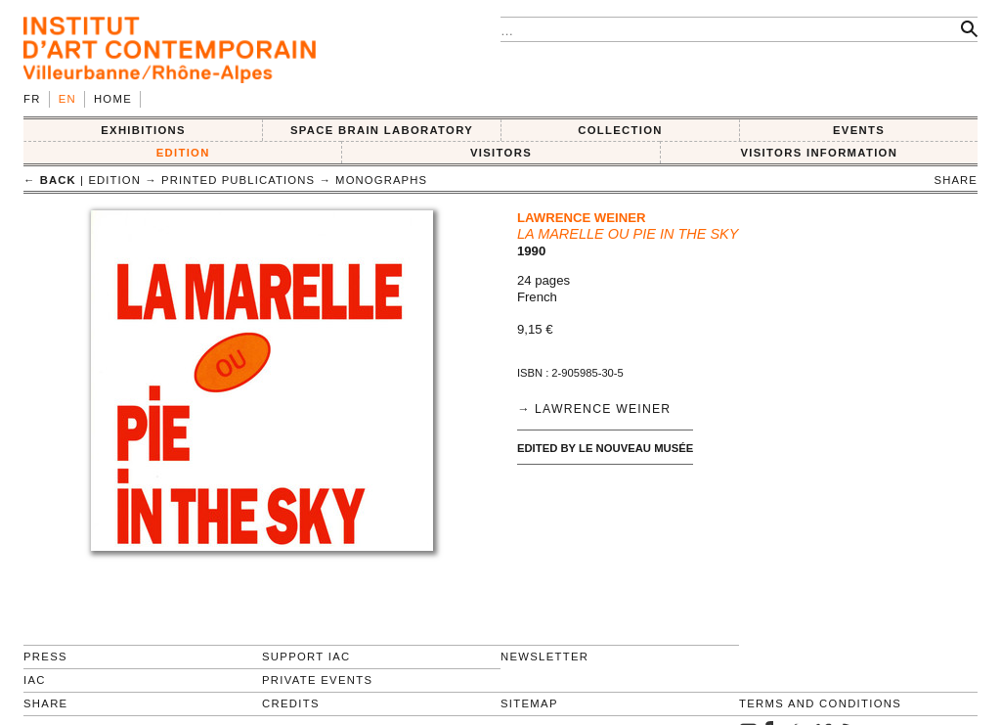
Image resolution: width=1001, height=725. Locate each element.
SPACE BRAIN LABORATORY (381, 130)
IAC (34, 680)
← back (49, 180)
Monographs (381, 180)
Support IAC (306, 656)
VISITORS (501, 153)
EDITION (183, 153)
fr (32, 99)
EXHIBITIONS (143, 130)
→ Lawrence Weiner (594, 409)
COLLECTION (620, 130)
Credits (291, 703)
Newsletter (544, 656)
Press (45, 656)
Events (859, 130)
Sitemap (529, 703)
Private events (317, 680)
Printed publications (238, 180)
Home (113, 99)
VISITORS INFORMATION (818, 153)
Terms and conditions (820, 703)
